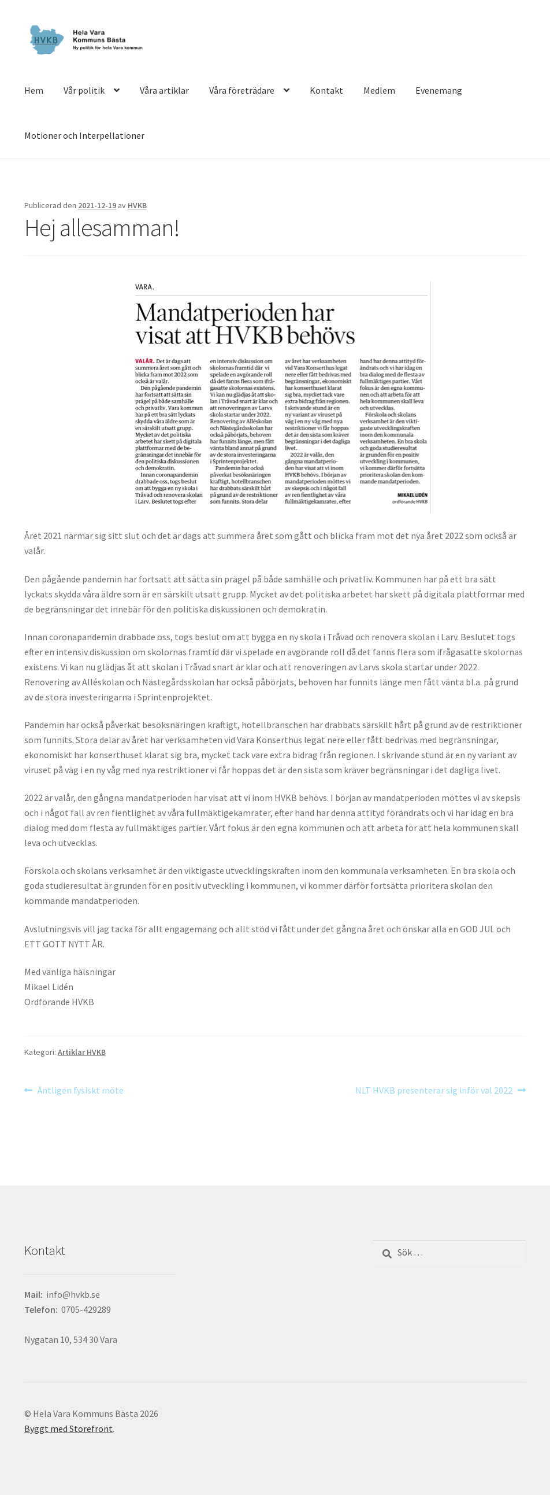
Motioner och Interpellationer (84, 135)
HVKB (137, 205)
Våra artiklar (164, 90)
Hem (33, 90)
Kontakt (326, 90)
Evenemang (438, 90)
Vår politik (84, 90)
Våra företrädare (241, 90)
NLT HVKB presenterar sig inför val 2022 (433, 1090)
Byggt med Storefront (68, 1428)
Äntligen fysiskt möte (80, 1090)
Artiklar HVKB (82, 1052)
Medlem (379, 90)
